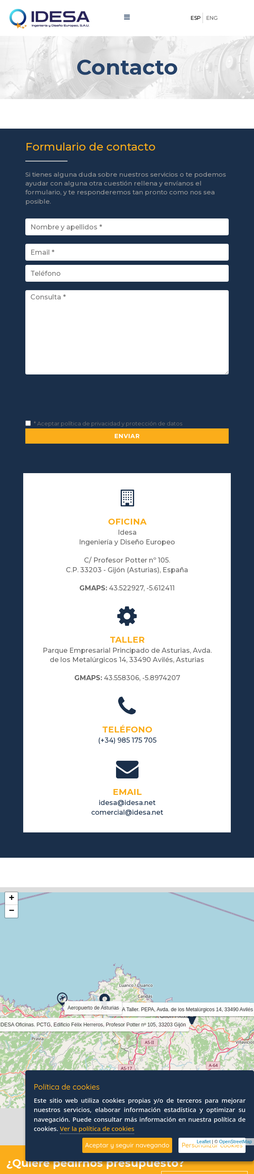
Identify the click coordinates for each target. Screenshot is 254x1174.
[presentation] (89, 399)
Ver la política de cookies (97, 1128)
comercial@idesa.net (127, 812)
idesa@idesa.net (127, 803)
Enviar (127, 436)
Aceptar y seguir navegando (127, 1145)
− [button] (11, 911)
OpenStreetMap (235, 1141)
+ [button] (11, 898)
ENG (212, 18)
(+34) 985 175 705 (127, 740)
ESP (196, 18)
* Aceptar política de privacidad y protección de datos (108, 423)
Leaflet (204, 1141)
